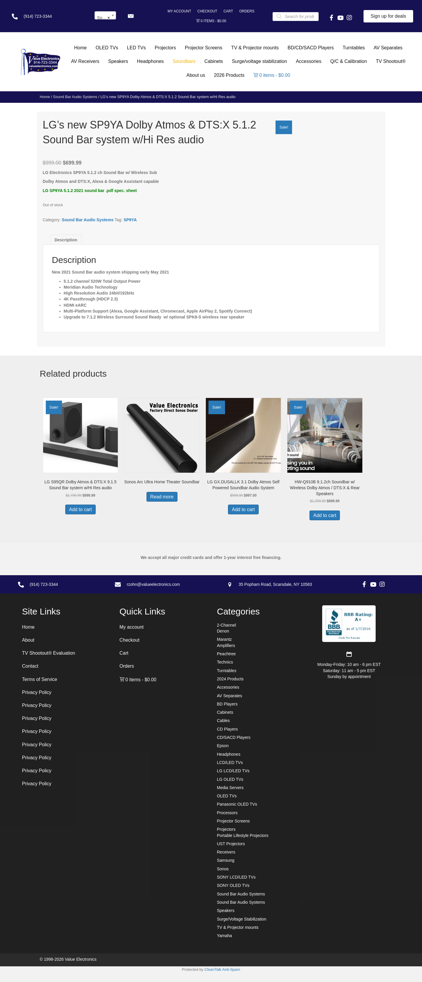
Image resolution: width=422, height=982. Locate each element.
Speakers (225, 910)
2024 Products (230, 679)
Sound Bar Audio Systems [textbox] (106, 18)
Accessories (228, 687)
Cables (223, 720)
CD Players (227, 729)
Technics (225, 662)
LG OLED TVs (230, 779)
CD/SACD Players (234, 737)
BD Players (227, 704)
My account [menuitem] (179, 11)
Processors (227, 812)
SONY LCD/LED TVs (236, 877)
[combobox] (105, 15)
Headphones (228, 754)
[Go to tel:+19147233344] (47, 16)
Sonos (223, 868)
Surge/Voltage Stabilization (241, 919)
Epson (223, 745)
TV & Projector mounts (238, 927)
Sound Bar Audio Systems (75, 97)
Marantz (224, 639)
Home (45, 97)
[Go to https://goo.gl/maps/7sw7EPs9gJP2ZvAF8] (288, 584)
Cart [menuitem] (228, 11)
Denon (223, 631)
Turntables (227, 670)
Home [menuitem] (28, 627)
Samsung (225, 860)
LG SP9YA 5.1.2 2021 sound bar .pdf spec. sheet (90, 190)
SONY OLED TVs (233, 885)
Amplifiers (226, 645)
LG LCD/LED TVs (233, 770)
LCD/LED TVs (230, 762)
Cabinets (225, 712)
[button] (131, 16)
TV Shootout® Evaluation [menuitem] (48, 653)
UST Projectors (231, 843)
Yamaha (224, 935)
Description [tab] (66, 240)
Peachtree (226, 653)
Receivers (226, 852)
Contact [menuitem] (30, 666)
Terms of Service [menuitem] (39, 679)
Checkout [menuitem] (207, 11)
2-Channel (226, 625)
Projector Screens (233, 821)
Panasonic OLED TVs (237, 804)
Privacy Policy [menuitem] (37, 692)
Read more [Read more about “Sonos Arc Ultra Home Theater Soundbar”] (162, 496)
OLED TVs (227, 796)
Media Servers (230, 787)
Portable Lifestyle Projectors (242, 835)
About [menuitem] (28, 640)
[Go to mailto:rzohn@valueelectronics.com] (165, 584)
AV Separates (229, 695)
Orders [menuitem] (246, 11)
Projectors (226, 829)
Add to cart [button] (80, 509)
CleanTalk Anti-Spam (222, 969)
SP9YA (130, 219)
